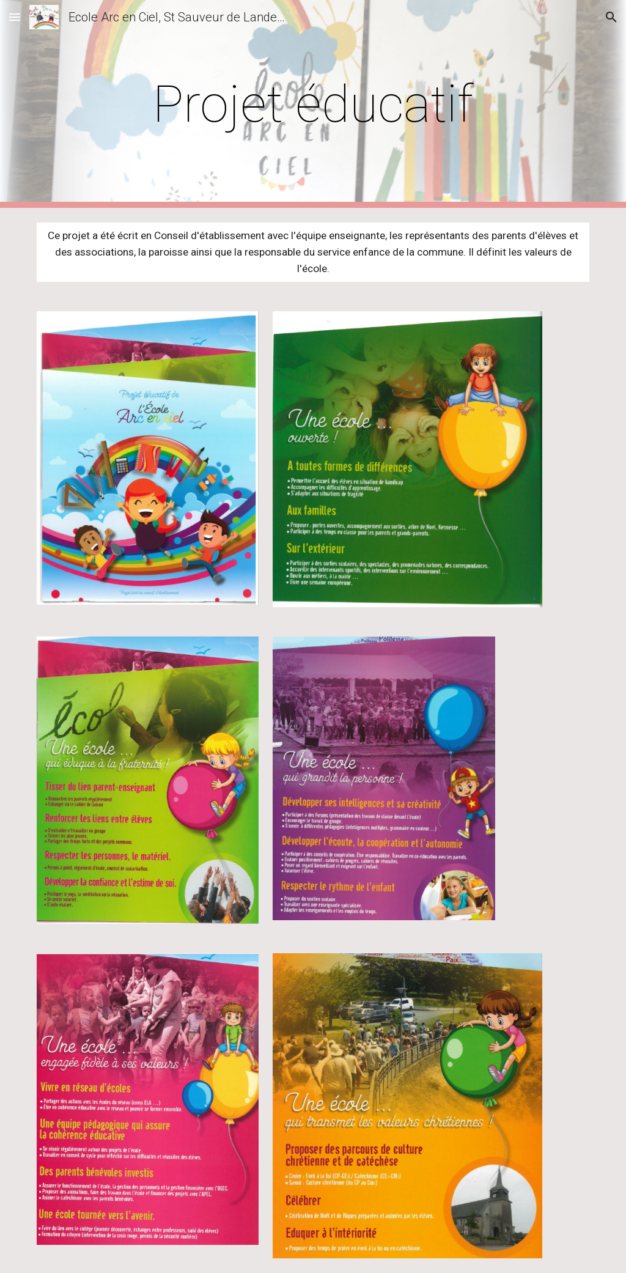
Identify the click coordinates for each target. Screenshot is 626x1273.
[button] (14, 17)
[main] (313, 104)
